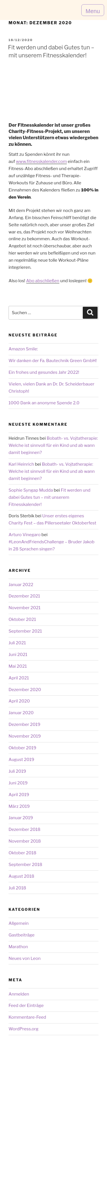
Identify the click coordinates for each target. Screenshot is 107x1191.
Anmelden (19, 994)
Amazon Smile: (23, 349)
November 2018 (25, 841)
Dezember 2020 (25, 689)
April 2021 (19, 678)
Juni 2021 (18, 654)
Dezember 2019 (24, 724)
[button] (92, 10)
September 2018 (25, 864)
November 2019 (25, 736)
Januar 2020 (21, 712)
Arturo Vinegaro (25, 534)
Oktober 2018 (22, 852)
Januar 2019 (21, 817)
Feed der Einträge (26, 1005)
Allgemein (19, 923)
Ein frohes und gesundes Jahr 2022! (44, 372)
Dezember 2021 (24, 596)
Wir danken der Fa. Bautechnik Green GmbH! (53, 360)
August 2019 (21, 759)
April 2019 (19, 794)
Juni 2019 (18, 783)
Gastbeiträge (22, 935)
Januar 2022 (21, 584)
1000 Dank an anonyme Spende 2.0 (44, 402)
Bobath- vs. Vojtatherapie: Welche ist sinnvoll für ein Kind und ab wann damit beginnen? (53, 445)
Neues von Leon (25, 958)
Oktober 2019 (22, 747)
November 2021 (25, 607)
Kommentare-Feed (27, 1017)
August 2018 (21, 876)
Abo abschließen (42, 280)
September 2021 (25, 631)
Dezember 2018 (25, 829)
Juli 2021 (17, 642)
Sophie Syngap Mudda (31, 490)
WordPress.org (24, 1028)
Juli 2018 (17, 888)
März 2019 (19, 806)
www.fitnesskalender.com (41, 161)
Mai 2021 (18, 666)
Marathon (18, 946)
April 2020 (19, 701)
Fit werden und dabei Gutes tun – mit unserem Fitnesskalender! (49, 497)
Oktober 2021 (22, 619)
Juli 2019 (17, 771)
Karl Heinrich (21, 464)
